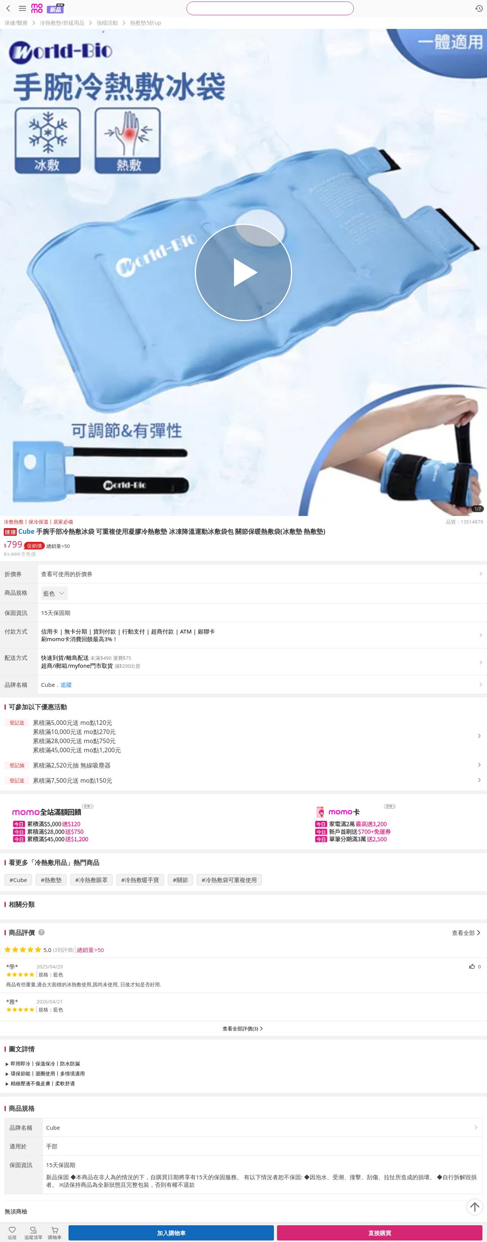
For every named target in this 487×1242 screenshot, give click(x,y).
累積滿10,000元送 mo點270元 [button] (74, 795)
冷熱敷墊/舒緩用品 (62, 22)
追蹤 (66, 748)
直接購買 (379, 1233)
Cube (26, 531)
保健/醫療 (16, 22)
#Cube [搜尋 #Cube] (18, 943)
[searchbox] (270, 8)
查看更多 (243, 1163)
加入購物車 (171, 1233)
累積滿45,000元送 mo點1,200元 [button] (77, 813)
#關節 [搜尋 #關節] (180, 943)
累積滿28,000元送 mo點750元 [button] (74, 804)
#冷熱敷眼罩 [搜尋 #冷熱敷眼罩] (91, 943)
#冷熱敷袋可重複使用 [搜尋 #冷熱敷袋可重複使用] (229, 943)
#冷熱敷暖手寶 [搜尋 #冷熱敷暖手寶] (140, 943)
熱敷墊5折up (145, 22)
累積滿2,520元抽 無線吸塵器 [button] (72, 828)
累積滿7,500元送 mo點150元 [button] (72, 843)
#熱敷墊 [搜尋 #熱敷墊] (51, 943)
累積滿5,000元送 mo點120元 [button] (72, 786)
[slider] (243, 885)
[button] (10, 531)
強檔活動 (107, 22)
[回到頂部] (474, 1207)
